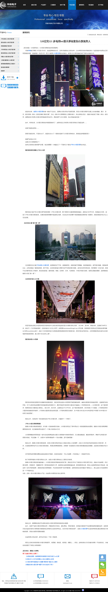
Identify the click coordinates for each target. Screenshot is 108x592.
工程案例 (53, 5)
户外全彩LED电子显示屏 (7, 39)
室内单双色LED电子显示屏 (8, 53)
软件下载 (62, 5)
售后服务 (91, 5)
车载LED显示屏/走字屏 (7, 56)
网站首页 (99, 34)
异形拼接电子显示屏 (6, 46)
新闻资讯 (81, 5)
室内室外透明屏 (5, 67)
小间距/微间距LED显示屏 (7, 60)
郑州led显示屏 (39, 590)
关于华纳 (100, 5)
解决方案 (34, 5)
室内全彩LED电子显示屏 (7, 42)
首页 (24, 5)
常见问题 (72, 5)
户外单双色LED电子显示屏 (8, 49)
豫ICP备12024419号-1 (75, 590)
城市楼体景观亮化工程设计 (8, 63)
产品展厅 (43, 5)
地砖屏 (3, 71)
